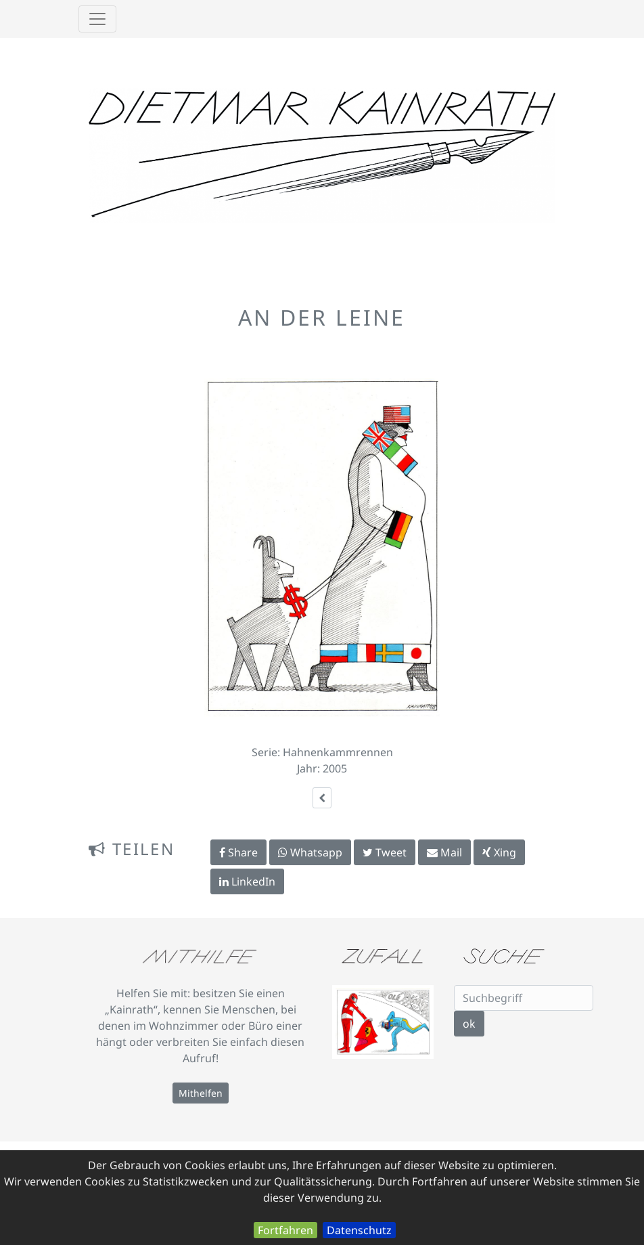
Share (238, 852)
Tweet (385, 852)
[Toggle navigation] (97, 18)
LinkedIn (247, 881)
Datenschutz (359, 1230)
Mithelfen (201, 1093)
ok (469, 1023)
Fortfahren (285, 1230)
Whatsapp (310, 852)
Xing (499, 852)
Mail (444, 852)
